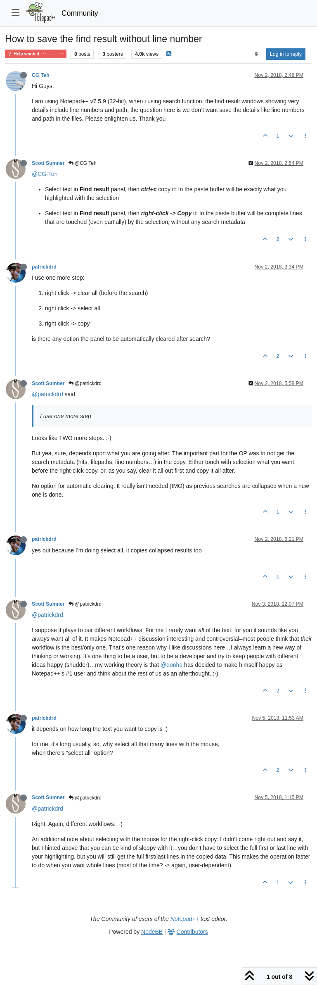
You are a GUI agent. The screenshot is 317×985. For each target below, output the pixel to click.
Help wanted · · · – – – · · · (35, 54)
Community (80, 13)
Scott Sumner (48, 163)
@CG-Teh (44, 174)
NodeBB (152, 931)
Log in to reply (286, 54)
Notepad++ (184, 919)
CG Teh (41, 75)
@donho (171, 664)
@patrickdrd (85, 383)
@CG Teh (83, 163)
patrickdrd (44, 267)
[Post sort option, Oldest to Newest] (256, 54)
